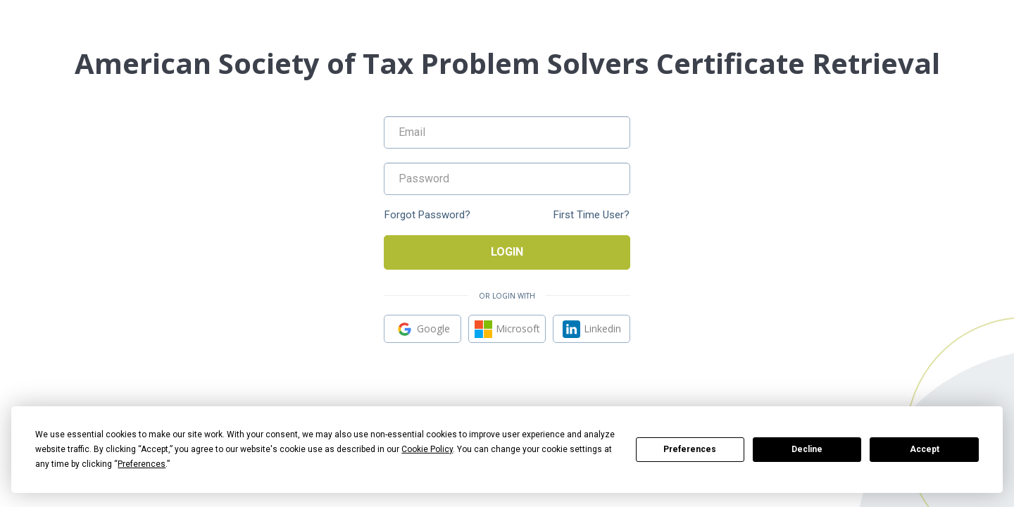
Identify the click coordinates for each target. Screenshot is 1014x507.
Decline (806, 449)
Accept (924, 449)
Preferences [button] (141, 464)
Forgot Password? (427, 215)
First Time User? (591, 215)
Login (507, 251)
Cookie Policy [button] (427, 449)
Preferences (689, 449)
